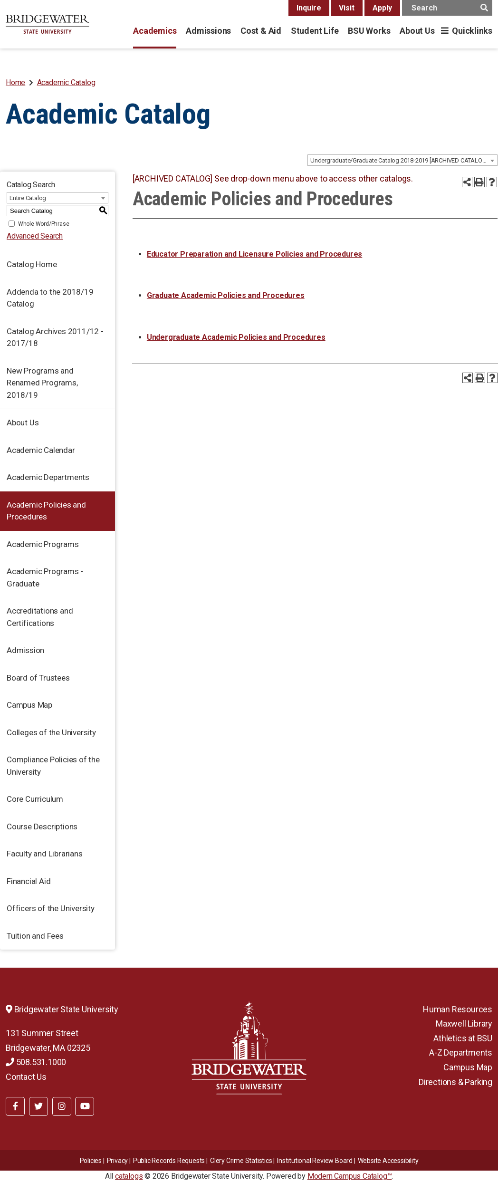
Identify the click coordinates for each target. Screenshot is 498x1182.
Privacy (117, 1160)
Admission (25, 650)
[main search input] (447, 8)
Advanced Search (35, 235)
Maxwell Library (464, 1023)
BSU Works (369, 31)
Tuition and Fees (35, 936)
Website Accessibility (388, 1160)
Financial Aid (28, 881)
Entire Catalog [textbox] (28, 198)
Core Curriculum (35, 799)
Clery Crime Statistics (241, 1160)
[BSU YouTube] (84, 1106)
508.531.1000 (36, 1062)
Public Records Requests (169, 1160)
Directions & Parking (455, 1082)
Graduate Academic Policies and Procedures (226, 295)
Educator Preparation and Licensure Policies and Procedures (254, 254)
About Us (417, 31)
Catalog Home (32, 264)
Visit (346, 7)
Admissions (208, 31)
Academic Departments (48, 477)
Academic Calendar (41, 450)
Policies (91, 1160)
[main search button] (484, 8)
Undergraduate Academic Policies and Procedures (236, 337)
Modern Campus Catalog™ (349, 1176)
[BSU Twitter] (38, 1106)
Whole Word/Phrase (43, 224)
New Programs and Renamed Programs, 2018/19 (42, 383)
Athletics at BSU (462, 1038)
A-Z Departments (460, 1052)
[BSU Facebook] (15, 1106)
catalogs (129, 1176)
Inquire (309, 7)
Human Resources (457, 1009)
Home (15, 82)
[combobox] (402, 160)
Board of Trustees (38, 677)
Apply (382, 7)
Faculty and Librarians (45, 853)
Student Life (314, 31)
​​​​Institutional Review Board (315, 1160)
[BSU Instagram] (61, 1106)
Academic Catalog (66, 82)
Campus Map (29, 705)
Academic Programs (43, 544)
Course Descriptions (42, 826)
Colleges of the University (51, 732)
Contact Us (26, 1077)
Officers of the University (51, 908)
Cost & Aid (260, 31)
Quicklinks (472, 31)
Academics (154, 31)
